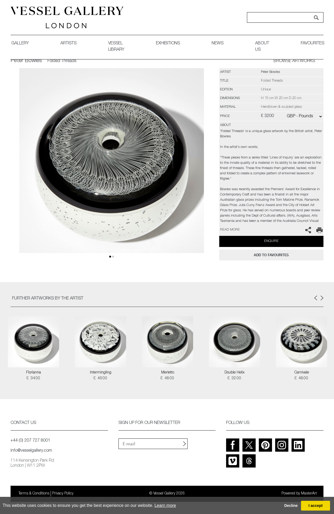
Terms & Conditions (33, 494)
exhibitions (168, 43)
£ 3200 (234, 378)
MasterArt (309, 494)
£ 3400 (33, 378)
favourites (312, 43)
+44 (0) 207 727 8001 (30, 441)
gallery (20, 43)
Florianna (33, 373)
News (217, 43)
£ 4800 (167, 378)
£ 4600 (100, 378)
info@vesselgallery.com (31, 451)
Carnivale (301, 373)
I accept (315, 505)
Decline (291, 505)
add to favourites (271, 255)
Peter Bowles (26, 61)
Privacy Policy (62, 494)
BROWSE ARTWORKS (294, 61)
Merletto (167, 373)
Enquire (271, 241)
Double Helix (235, 373)
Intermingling (100, 373)
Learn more (165, 505)
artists (68, 43)
